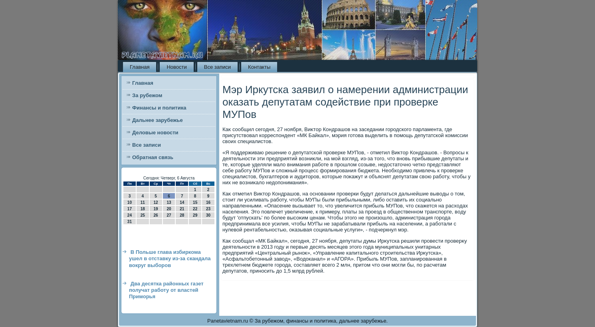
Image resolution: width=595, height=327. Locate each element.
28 (182, 215)
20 (169, 209)
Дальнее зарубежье (157, 120)
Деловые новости (155, 133)
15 (195, 202)
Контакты (259, 67)
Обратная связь (152, 157)
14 (182, 202)
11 (143, 202)
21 (182, 209)
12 (156, 202)
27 (169, 215)
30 (208, 215)
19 (156, 209)
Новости (176, 67)
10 (129, 202)
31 (129, 221)
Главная (139, 67)
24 (129, 215)
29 (195, 215)
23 (208, 209)
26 (156, 215)
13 (169, 202)
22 (195, 209)
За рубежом (147, 95)
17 (129, 209)
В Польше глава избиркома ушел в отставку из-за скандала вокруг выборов (169, 258)
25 (143, 215)
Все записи (217, 67)
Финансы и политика (159, 108)
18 (143, 209)
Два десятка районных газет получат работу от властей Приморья (166, 290)
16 (208, 202)
